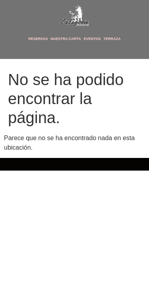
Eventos (92, 39)
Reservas (38, 39)
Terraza (112, 39)
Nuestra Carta (65, 39)
